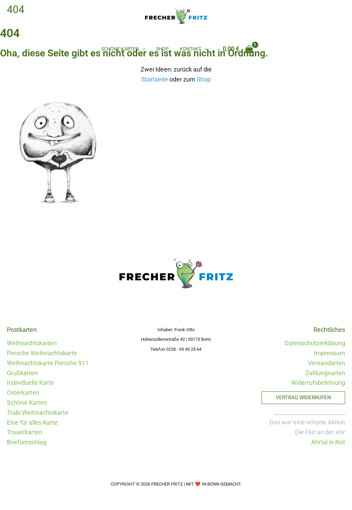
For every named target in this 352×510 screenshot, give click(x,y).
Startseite (154, 79)
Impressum (329, 353)
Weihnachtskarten (32, 343)
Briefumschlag (26, 442)
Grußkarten (22, 373)
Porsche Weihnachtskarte (42, 353)
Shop (162, 49)
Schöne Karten (124, 49)
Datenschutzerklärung (315, 343)
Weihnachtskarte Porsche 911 (48, 363)
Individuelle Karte (30, 382)
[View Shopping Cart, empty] (237, 49)
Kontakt (193, 49)
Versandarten (326, 363)
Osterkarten (23, 392)
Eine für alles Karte (32, 422)
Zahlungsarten (325, 373)
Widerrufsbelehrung (318, 382)
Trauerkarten (24, 432)
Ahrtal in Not (328, 442)
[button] (143, 49)
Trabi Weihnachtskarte (37, 412)
